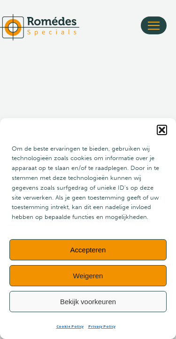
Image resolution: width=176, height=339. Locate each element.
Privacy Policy (101, 326)
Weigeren (88, 276)
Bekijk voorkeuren (88, 302)
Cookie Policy (70, 326)
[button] (162, 130)
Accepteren (88, 250)
